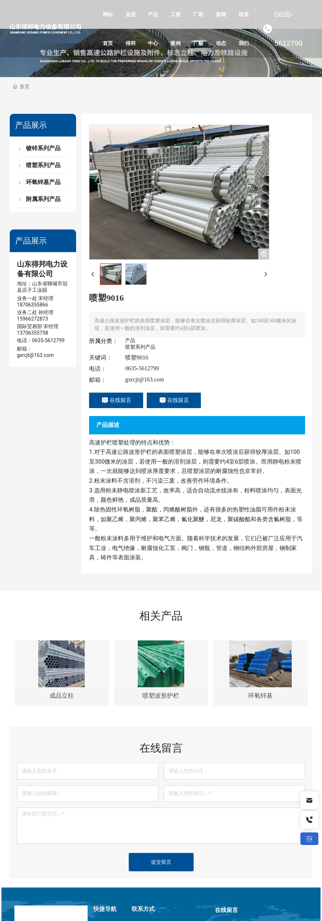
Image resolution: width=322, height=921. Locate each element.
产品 (130, 340)
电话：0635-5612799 (41, 340)
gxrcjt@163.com (144, 379)
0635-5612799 (288, 28)
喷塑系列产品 (140, 347)
